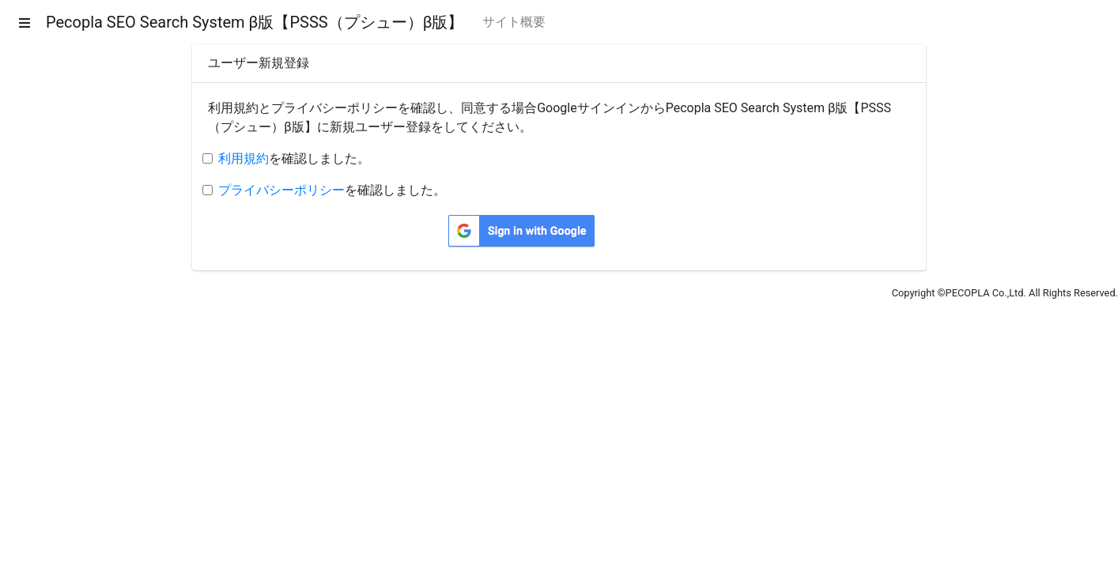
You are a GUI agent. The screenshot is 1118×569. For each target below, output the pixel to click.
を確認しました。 (294, 158)
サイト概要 (514, 21)
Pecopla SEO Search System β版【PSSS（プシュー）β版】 (255, 22)
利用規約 (243, 158)
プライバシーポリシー (281, 190)
